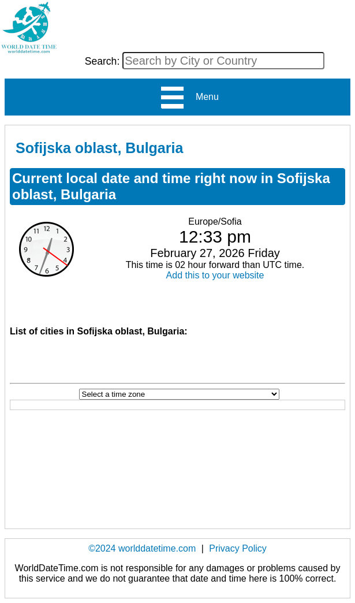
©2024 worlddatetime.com (142, 548)
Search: (104, 61)
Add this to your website (215, 275)
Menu (189, 97)
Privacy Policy (238, 548)
